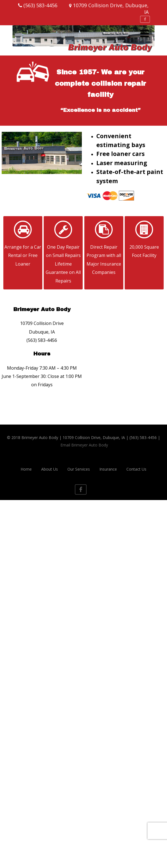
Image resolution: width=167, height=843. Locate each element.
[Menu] (144, 33)
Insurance (108, 469)
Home (26, 469)
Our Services (78, 469)
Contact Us (136, 469)
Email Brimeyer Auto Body (84, 445)
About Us (49, 469)
